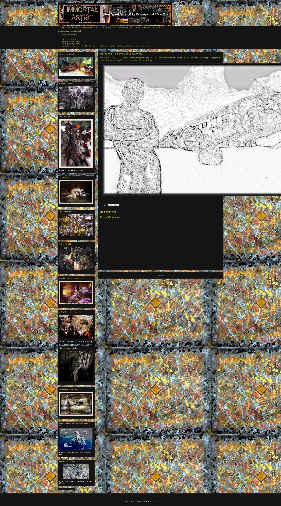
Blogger (152, 501)
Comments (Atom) (165, 281)
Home (160, 275)
